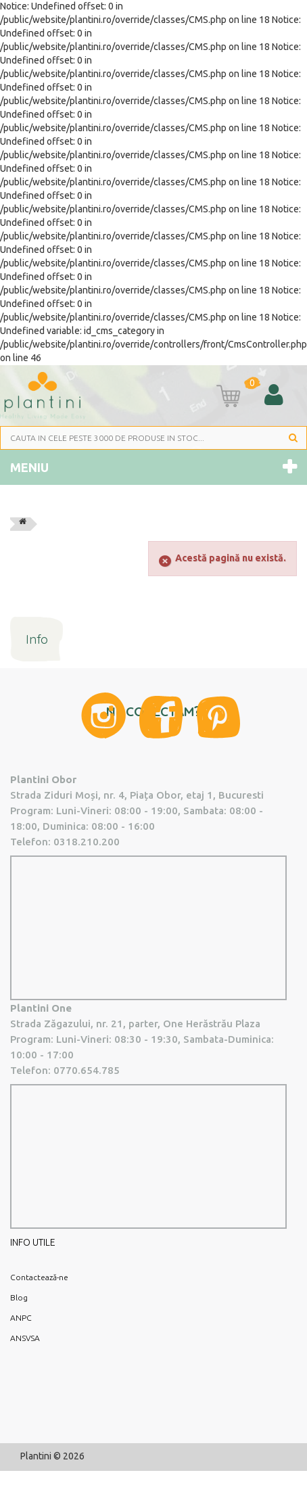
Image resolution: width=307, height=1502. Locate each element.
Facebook (161, 717)
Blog (19, 1297)
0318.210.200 (86, 841)
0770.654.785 (86, 1070)
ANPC (21, 1317)
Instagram (103, 715)
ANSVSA (25, 1338)
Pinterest (218, 717)
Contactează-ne (39, 1277)
